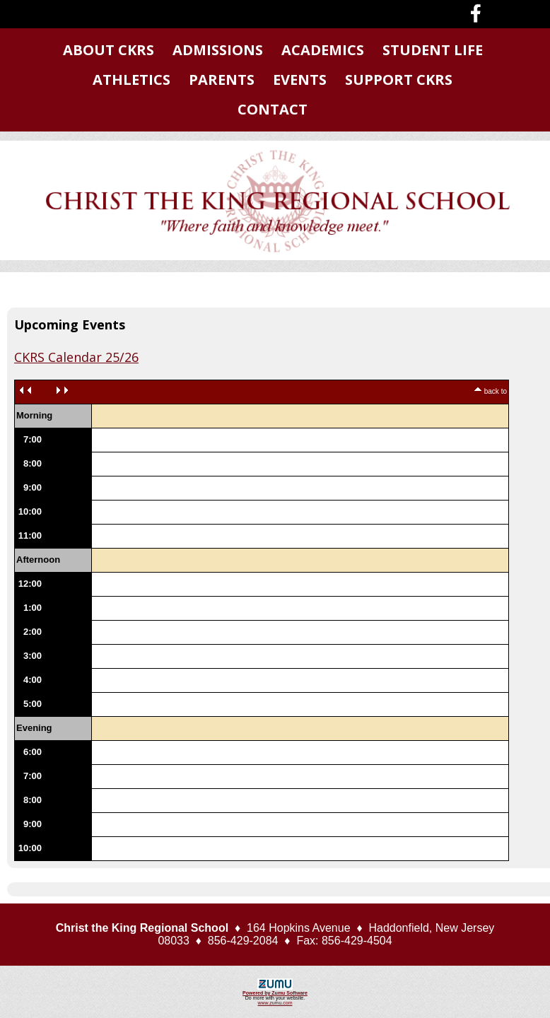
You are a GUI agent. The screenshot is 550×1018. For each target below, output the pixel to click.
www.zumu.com (274, 1002)
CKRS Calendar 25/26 (76, 357)
